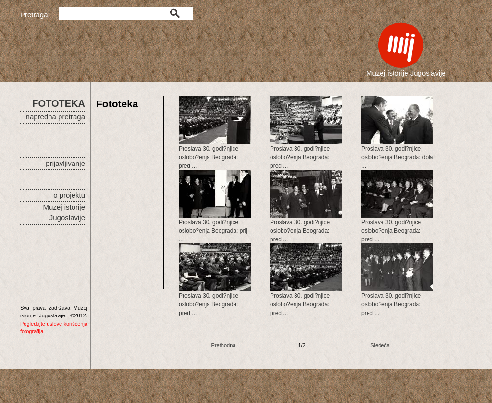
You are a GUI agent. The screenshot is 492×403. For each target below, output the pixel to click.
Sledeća (380, 345)
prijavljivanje (65, 163)
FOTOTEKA (58, 103)
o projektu (69, 195)
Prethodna (223, 345)
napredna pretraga (55, 117)
